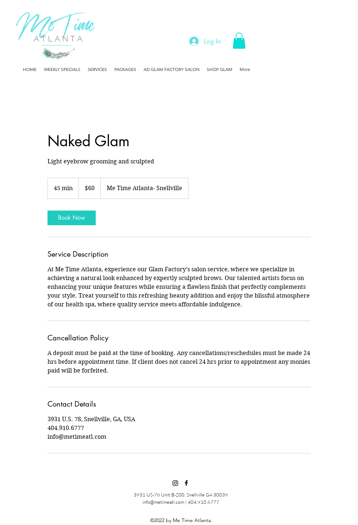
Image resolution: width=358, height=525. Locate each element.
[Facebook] (186, 483)
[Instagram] (175, 483)
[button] (239, 41)
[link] (71, 218)
